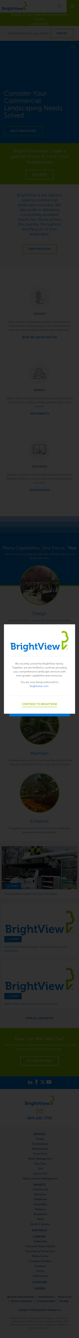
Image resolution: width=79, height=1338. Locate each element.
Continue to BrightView (39, 704)
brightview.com (39, 686)
